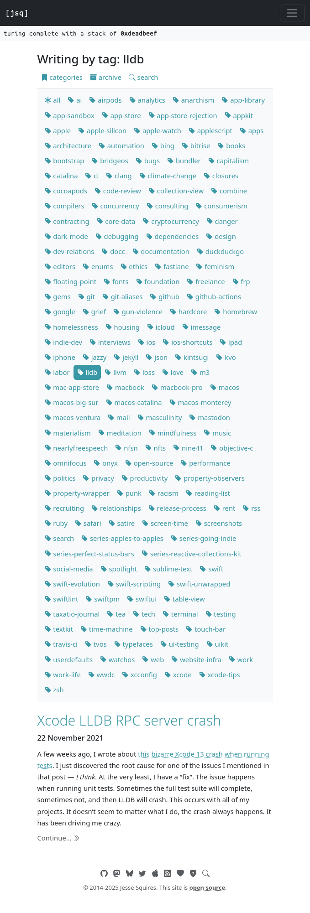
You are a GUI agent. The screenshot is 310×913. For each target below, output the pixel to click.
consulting (168, 205)
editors (60, 266)
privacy (98, 477)
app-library (243, 99)
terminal (180, 613)
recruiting (64, 508)
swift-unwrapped (199, 583)
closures (221, 175)
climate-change (167, 175)
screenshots (218, 523)
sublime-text (168, 568)
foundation (158, 281)
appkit (239, 115)
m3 (200, 372)
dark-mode (66, 236)
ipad (231, 342)
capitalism (228, 160)
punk (129, 493)
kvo (226, 357)
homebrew (235, 311)
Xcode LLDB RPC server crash (129, 720)
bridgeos (109, 160)
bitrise (196, 145)
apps (251, 130)
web (153, 659)
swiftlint (62, 598)
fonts (116, 281)
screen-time (165, 523)
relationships (116, 508)
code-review (118, 190)
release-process (177, 508)
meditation (120, 432)
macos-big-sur (72, 402)
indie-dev (64, 342)
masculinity (159, 417)
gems (58, 296)
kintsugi (192, 357)
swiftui (142, 598)
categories (62, 77)
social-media (69, 568)
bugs (148, 160)
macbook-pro (177, 387)
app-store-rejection (182, 115)
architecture (68, 145)
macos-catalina (134, 402)
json (157, 357)
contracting (67, 221)
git (86, 296)
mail (119, 417)
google (60, 311)
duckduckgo (220, 251)
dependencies (172, 236)
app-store (121, 115)
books (231, 145)
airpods (105, 99)
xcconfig (139, 674)
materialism (68, 432)
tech (144, 613)
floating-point (71, 281)
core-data (116, 221)
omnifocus (66, 462)
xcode (178, 674)
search (143, 77)
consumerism (221, 205)
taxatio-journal (72, 613)
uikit (217, 643)
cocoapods (66, 190)
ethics (134, 266)
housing (122, 327)
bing (163, 145)
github (164, 296)
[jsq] (16, 13)
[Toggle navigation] (292, 13)
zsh (54, 689)
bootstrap (64, 160)
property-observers (210, 477)
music (217, 432)
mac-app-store (72, 387)
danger (222, 221)
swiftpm (102, 598)
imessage (201, 327)
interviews (110, 342)
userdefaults (69, 659)
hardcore (188, 311)
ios (147, 342)
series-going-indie (203, 538)
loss (144, 372)
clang (118, 175)
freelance (206, 281)
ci (92, 175)
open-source (149, 462)
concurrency (115, 205)
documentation (160, 251)
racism (164, 493)
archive (105, 77)
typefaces (133, 643)
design (221, 236)
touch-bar (206, 628)
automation (121, 145)
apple (58, 130)
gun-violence (138, 311)
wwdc (101, 674)
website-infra (196, 659)
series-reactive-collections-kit (192, 553)
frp (241, 281)
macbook (125, 387)
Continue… (58, 837)
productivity (144, 477)
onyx (105, 462)
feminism (215, 266)
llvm (115, 372)
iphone (60, 357)
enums (98, 266)
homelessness (71, 327)
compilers (64, 205)
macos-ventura (73, 417)
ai (75, 99)
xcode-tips (219, 674)
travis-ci (61, 643)
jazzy (94, 357)
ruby (56, 523)
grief (94, 311)
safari (88, 523)
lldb (87, 372)
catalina (61, 175)
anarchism (193, 99)
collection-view (176, 190)
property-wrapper (77, 493)
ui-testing (179, 643)
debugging (117, 236)
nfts (155, 447)
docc (113, 251)
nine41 (188, 447)
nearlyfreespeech (76, 447)
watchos (117, 659)
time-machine (106, 628)
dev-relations (70, 251)
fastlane (172, 266)
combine (229, 190)
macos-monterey (200, 402)
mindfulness (172, 432)
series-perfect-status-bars (89, 553)
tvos (96, 643)
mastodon (209, 417)
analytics (147, 99)
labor (57, 372)
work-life (63, 674)
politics (60, 477)
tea (116, 613)
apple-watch (157, 130)
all (53, 99)
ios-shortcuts (187, 342)
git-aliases (122, 296)
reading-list (208, 493)
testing (220, 613)
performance (205, 462)
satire (122, 523)
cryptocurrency (170, 221)
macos (224, 387)
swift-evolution (72, 583)
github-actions (214, 296)
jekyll (126, 357)
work (241, 659)
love (173, 372)
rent (225, 508)
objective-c (231, 447)
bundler (184, 160)
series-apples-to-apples (122, 538)
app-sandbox (70, 115)
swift (211, 568)
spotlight (118, 568)
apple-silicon (102, 130)
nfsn (126, 447)
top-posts (159, 628)
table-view (184, 598)
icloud (161, 327)
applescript (210, 130)
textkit (59, 628)
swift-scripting (134, 583)
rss (251, 508)
